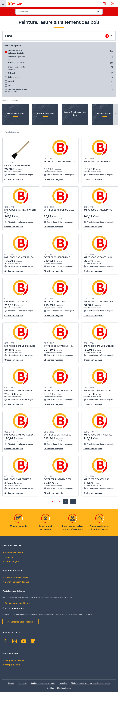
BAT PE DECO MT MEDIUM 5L (57, 257)
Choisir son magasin (13, 179)
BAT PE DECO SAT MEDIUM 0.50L (19, 346)
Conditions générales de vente (43, 683)
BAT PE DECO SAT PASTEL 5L (57, 435)
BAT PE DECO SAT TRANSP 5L (18, 479)
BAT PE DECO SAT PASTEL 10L (97, 390)
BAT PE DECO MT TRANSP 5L (57, 301)
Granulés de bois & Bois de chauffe (17, 90)
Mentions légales (64, 688)
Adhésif (11, 81)
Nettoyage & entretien (17, 63)
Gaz (9, 85)
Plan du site (22, 683)
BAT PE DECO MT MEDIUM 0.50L (59, 210)
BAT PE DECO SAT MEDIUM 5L (18, 390)
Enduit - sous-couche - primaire (17, 68)
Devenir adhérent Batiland (17, 582)
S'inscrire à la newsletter (22, 622)
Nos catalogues (12, 561)
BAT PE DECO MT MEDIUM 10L (97, 210)
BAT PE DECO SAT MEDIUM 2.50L (98, 346)
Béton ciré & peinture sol (16, 58)
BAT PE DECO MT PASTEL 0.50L (98, 257)
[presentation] (3, 3)
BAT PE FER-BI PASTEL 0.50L (96, 479)
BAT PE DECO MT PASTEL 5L (17, 301)
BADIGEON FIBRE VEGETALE (17, 165)
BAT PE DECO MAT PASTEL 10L (97, 161)
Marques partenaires (14, 660)
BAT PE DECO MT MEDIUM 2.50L (19, 257)
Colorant (11, 73)
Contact (11, 683)
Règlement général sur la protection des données (90, 683)
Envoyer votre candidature (17, 603)
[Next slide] (115, 114)
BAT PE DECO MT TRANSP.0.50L (98, 301)
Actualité (9, 557)
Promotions (63, 683)
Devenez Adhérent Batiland (17, 577)
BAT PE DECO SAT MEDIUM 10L (58, 346)
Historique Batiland (14, 552)
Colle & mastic (13, 77)
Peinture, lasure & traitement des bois (16, 52)
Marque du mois (12, 665)
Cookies (50, 688)
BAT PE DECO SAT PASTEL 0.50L (59, 390)
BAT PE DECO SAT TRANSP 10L (97, 435)
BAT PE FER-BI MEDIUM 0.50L (57, 479)
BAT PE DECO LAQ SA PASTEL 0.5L (60, 161)
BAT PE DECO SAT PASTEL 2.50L (19, 435)
